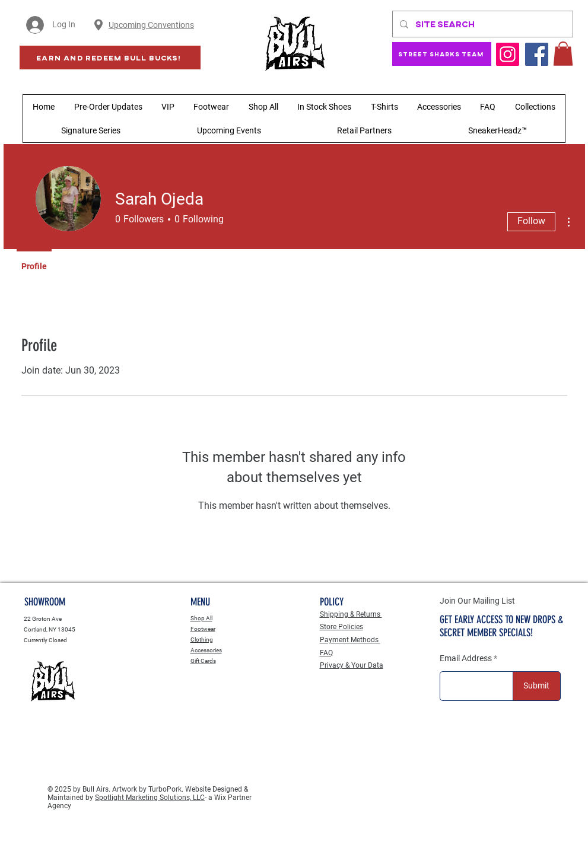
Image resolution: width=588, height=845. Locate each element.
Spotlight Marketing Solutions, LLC (150, 797)
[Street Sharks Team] (441, 54)
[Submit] (537, 686)
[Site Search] (481, 24)
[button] (563, 54)
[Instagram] (507, 54)
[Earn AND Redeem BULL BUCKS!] (110, 57)
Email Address (466, 658)
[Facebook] (536, 54)
